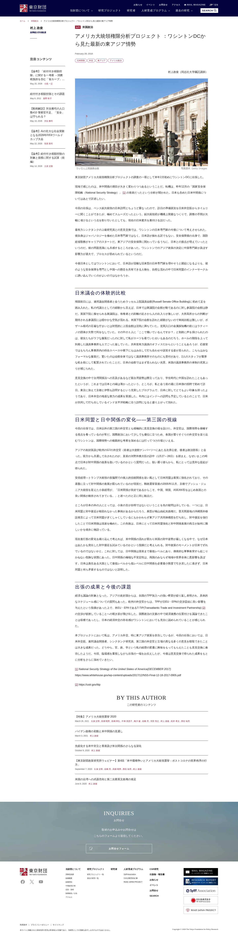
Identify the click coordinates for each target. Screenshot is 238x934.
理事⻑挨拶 (70, 874)
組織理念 (69, 882)
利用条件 (23, 925)
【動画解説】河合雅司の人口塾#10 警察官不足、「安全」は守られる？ (47, 114)
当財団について (80, 10)
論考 (78, 27)
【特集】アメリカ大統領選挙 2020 (141, 718)
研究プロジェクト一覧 (95, 874)
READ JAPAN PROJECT (133, 882)
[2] (203, 607)
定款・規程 (70, 889)
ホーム (22, 21)
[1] (124, 192)
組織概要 (69, 878)
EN (216, 4)
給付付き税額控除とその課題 (47, 96)
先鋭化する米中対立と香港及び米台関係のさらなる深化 (141, 748)
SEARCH (154, 896)
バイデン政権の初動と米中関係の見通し (141, 733)
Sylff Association (130, 874)
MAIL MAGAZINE (195, 5)
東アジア (101, 60)
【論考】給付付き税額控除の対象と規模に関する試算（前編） (47, 158)
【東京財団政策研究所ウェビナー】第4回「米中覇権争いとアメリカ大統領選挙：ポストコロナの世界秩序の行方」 (141, 764)
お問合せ (163, 5)
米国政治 (35, 21)
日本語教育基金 (130, 878)
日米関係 (81, 60)
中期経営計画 (71, 886)
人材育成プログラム (154, 10)
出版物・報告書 (157, 874)
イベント (150, 5)
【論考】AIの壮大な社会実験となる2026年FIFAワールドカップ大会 (47, 137)
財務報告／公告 (71, 893)
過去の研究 (183, 10)
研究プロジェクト (109, 10)
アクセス (176, 5)
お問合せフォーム (119, 848)
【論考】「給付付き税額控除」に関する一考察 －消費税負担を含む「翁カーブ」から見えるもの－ (47, 77)
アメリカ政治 (116, 60)
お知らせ (138, 5)
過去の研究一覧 (93, 878)
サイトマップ (58, 925)
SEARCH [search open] (209, 10)
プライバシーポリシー (40, 925)
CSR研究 (154, 869)
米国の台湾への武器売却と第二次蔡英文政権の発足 (141, 779)
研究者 (131, 10)
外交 (91, 60)
